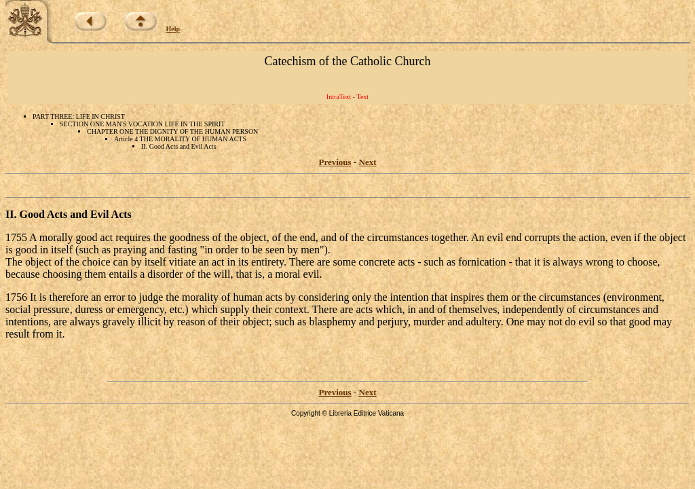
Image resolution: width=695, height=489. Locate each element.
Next (368, 162)
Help (173, 29)
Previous (335, 162)
